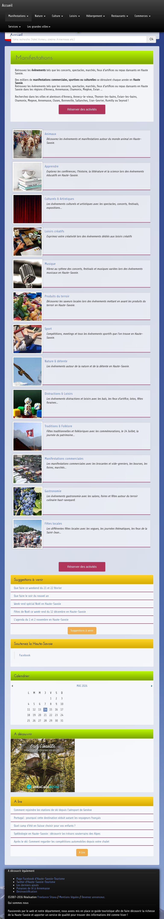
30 (56, 720)
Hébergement (95, 16)
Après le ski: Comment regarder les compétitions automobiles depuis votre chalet (61, 841)
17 (61, 709)
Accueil (16, 34)
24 (61, 715)
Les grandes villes (38, 26)
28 (45, 720)
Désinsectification (26, 891)
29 (50, 720)
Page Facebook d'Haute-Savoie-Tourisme (40, 878)
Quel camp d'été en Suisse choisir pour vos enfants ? (44, 825)
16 (56, 709)
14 (45, 709)
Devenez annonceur (93, 897)
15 (50, 709)
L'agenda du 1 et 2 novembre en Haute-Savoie (41, 619)
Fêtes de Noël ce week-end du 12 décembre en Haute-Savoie (50, 611)
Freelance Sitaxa (47, 897)
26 (34, 720)
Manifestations (18, 16)
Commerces (143, 16)
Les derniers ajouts (27, 885)
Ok (151, 39)
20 (39, 715)
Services (14, 26)
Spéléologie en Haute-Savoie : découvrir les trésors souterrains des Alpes (57, 833)
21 (45, 715)
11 (28, 709)
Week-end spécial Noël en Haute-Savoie (37, 603)
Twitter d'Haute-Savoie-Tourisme (35, 882)
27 (39, 720)
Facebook (24, 655)
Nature (40, 16)
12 (34, 709)
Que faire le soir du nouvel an (31, 595)
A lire (82, 852)
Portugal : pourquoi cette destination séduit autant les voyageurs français (57, 817)
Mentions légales (69, 897)
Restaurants (119, 16)
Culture (57, 16)
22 (50, 715)
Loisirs (74, 16)
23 (56, 715)
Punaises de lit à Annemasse (33, 888)
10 (61, 704)
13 (39, 709)
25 (28, 720)
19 (34, 715)
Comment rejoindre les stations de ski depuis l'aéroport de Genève (53, 810)
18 (28, 715)
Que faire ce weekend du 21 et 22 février (38, 588)
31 (61, 720)
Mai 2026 (82, 685)
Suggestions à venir (82, 630)
